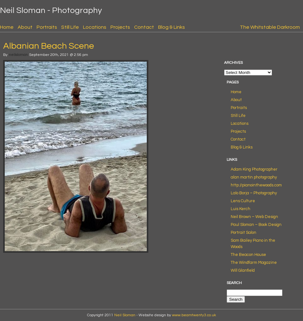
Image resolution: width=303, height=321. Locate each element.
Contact (144, 27)
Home (7, 27)
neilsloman (18, 55)
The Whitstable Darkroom (270, 27)
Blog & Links (171, 27)
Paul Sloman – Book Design (256, 224)
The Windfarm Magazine (254, 262)
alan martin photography (254, 177)
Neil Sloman (124, 315)
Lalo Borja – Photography (254, 193)
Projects (120, 27)
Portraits (47, 27)
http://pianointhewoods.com (256, 185)
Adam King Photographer (254, 169)
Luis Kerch (240, 209)
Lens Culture (243, 201)
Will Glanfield (243, 270)
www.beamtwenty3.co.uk (194, 315)
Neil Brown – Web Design (254, 217)
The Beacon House (248, 254)
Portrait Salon (243, 232)
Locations (94, 27)
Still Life (70, 27)
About (25, 27)
